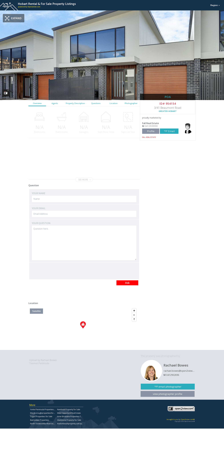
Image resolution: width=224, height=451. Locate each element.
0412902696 (172, 375)
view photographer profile (167, 394)
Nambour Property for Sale (68, 409)
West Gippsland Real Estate (69, 413)
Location (113, 103)
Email (171, 131)
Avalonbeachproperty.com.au (69, 423)
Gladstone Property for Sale (69, 420)
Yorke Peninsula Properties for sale (45, 409)
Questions (96, 103)
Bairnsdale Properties (39, 420)
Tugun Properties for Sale (41, 416)
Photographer (131, 103)
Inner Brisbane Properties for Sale (72, 416)
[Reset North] (134, 319)
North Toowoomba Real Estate (43, 423)
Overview (37, 103)
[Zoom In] (134, 310)
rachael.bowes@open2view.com (179, 370)
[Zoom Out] (134, 315)
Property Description (75, 103)
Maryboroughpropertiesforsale (43, 413)
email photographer (170, 386)
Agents (55, 103)
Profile (150, 131)
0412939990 (151, 126)
